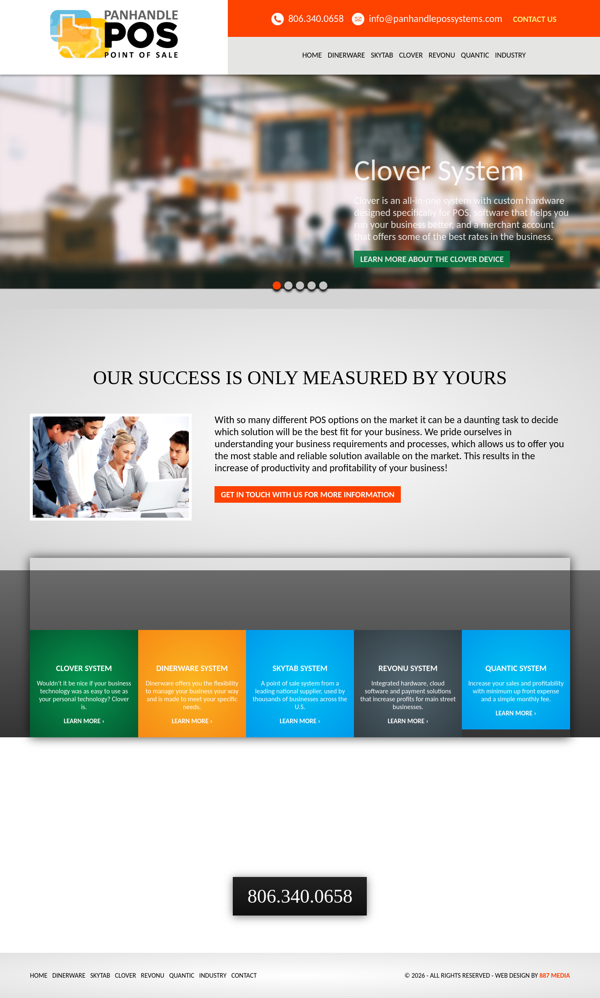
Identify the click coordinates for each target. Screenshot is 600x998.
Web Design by (532, 975)
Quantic (475, 55)
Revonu (442, 55)
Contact (243, 975)
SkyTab (382, 55)
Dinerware (346, 55)
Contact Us (534, 19)
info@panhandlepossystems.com (435, 18)
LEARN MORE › (83, 721)
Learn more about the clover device (432, 259)
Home (312, 55)
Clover (411, 55)
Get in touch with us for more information (307, 494)
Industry (510, 55)
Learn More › (300, 721)
